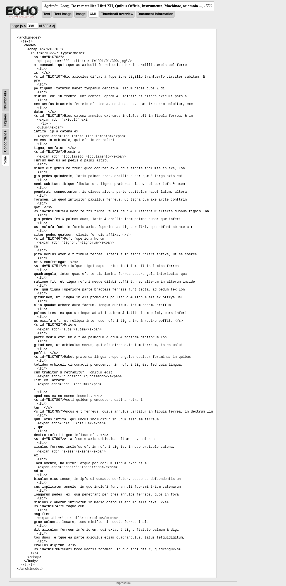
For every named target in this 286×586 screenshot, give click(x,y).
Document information (155, 14)
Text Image (63, 14)
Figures (5, 120)
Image (81, 14)
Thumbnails (5, 100)
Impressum (123, 583)
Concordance (5, 141)
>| (53, 26)
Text (46, 14)
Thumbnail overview (117, 14)
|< (21, 26)
